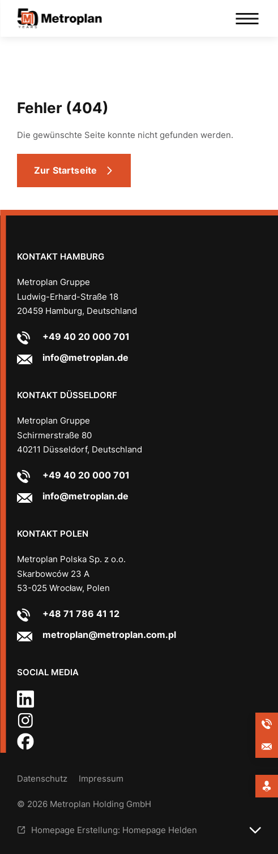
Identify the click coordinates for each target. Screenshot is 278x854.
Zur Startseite (65, 170)
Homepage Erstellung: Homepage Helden (114, 830)
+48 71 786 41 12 (80, 613)
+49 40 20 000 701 (86, 336)
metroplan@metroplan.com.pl (109, 634)
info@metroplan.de (85, 357)
